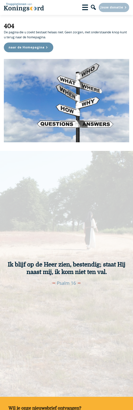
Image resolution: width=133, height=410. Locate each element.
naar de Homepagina (26, 47)
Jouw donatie (112, 7)
